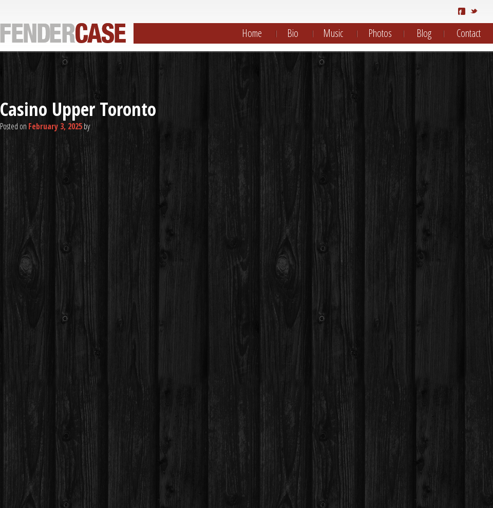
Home (252, 33)
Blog (423, 33)
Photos (380, 33)
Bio (292, 33)
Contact (469, 33)
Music (333, 33)
